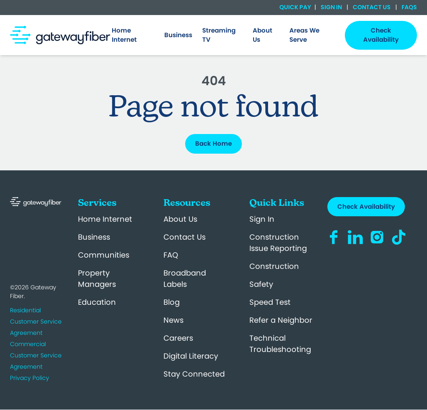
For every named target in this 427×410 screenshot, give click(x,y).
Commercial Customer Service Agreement (36, 355)
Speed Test (270, 302)
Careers (178, 338)
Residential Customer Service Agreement (36, 321)
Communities (103, 255)
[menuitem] (133, 35)
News (173, 320)
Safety (261, 284)
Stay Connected (194, 374)
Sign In (331, 7)
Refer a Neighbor (280, 320)
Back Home (213, 143)
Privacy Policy (29, 378)
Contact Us (372, 7)
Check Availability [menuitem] (381, 35)
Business (94, 237)
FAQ (170, 255)
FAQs (408, 7)
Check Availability (366, 206)
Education (97, 302)
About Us (180, 219)
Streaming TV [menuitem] (219, 35)
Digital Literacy (190, 356)
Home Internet (105, 219)
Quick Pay (295, 7)
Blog (171, 302)
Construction (274, 266)
